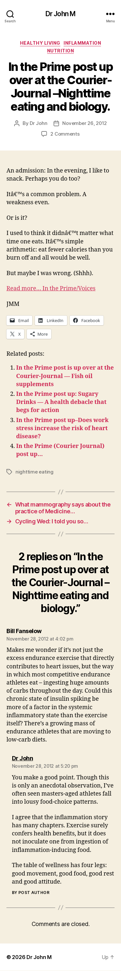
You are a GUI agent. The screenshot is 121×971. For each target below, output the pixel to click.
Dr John (38, 123)
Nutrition (60, 50)
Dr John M (60, 13)
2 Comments (64, 134)
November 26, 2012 (84, 123)
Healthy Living (40, 43)
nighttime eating (34, 472)
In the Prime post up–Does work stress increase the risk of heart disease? (62, 428)
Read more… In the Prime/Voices (51, 288)
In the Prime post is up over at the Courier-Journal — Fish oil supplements (65, 376)
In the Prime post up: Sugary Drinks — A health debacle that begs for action (61, 402)
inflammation (82, 43)
